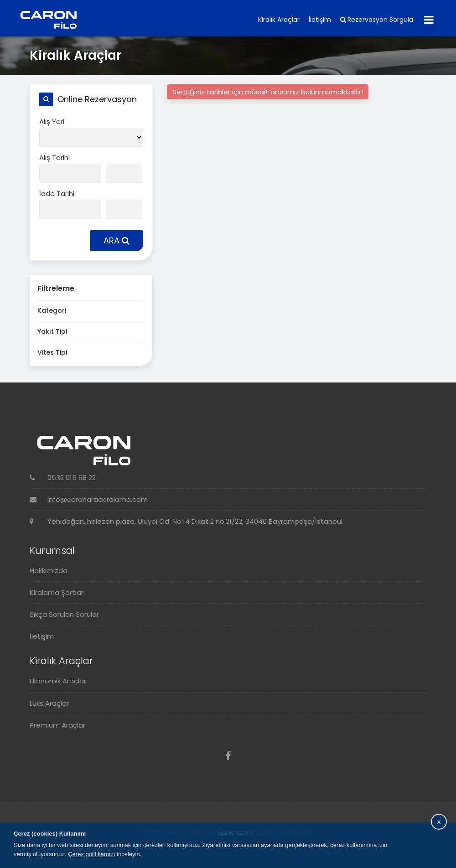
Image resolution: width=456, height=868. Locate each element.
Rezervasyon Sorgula (376, 19)
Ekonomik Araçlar (58, 681)
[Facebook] (228, 756)
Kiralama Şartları (57, 592)
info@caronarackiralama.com (89, 499)
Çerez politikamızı (91, 854)
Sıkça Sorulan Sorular (64, 614)
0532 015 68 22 (63, 477)
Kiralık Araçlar (279, 19)
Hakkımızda (48, 570)
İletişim (320, 19)
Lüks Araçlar (49, 703)
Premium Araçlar (57, 725)
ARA (117, 240)
